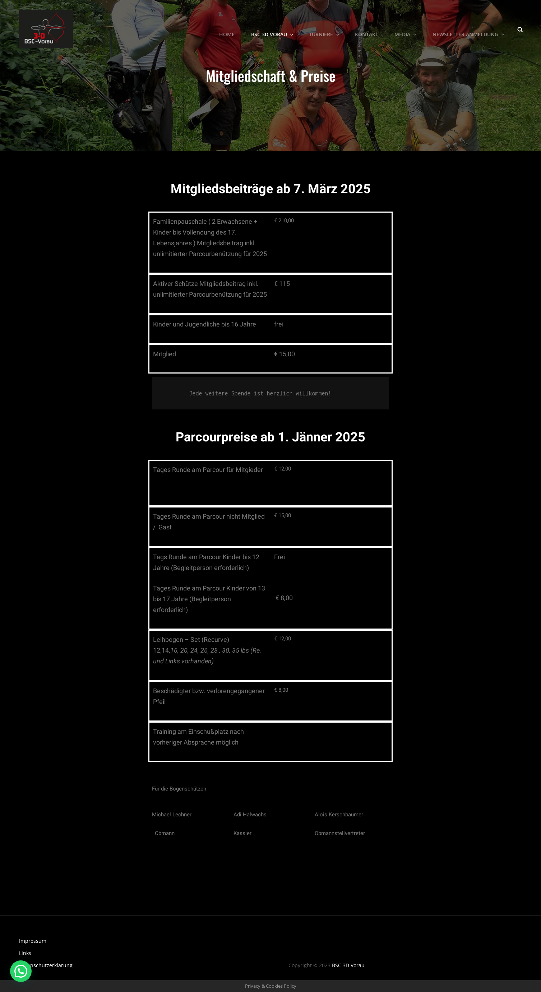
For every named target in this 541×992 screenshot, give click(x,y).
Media (406, 29)
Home (227, 29)
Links (25, 953)
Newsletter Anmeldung (469, 29)
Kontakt (367, 29)
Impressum (32, 940)
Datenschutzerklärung (46, 965)
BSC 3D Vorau (273, 29)
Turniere (325, 29)
